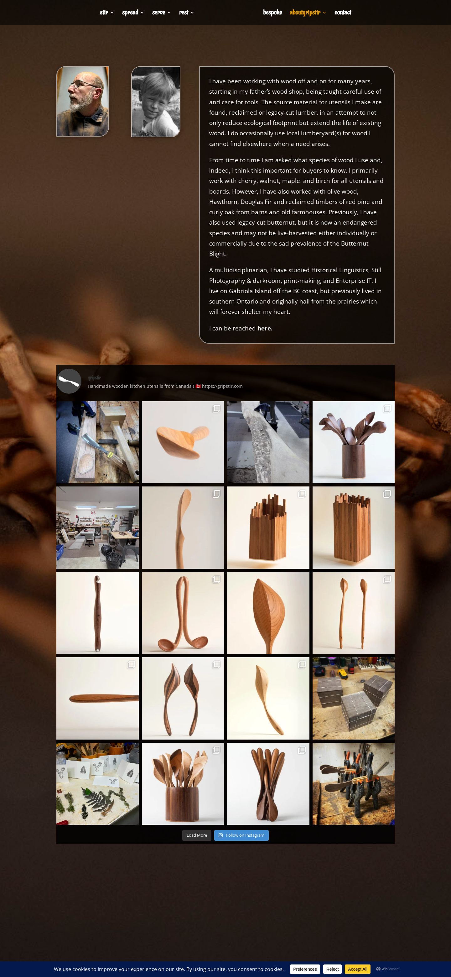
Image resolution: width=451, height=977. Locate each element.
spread (130, 13)
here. (310, 328)
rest (183, 13)
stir (104, 13)
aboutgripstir (305, 13)
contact (342, 13)
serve (158, 13)
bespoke (272, 13)
